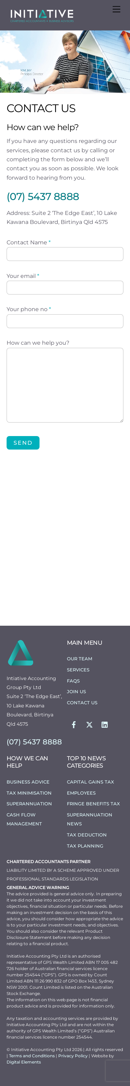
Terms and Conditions (32, 1055)
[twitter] (89, 724)
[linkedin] (105, 724)
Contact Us (82, 702)
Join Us (76, 691)
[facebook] (74, 724)
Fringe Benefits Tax (93, 803)
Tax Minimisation (29, 793)
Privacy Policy (73, 1055)
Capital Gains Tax (90, 782)
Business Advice (28, 782)
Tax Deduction (87, 835)
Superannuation (29, 803)
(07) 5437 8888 (43, 196)
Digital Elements (24, 1062)
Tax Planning (85, 846)
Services (78, 669)
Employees (81, 793)
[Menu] (116, 9)
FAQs (73, 681)
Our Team (79, 658)
